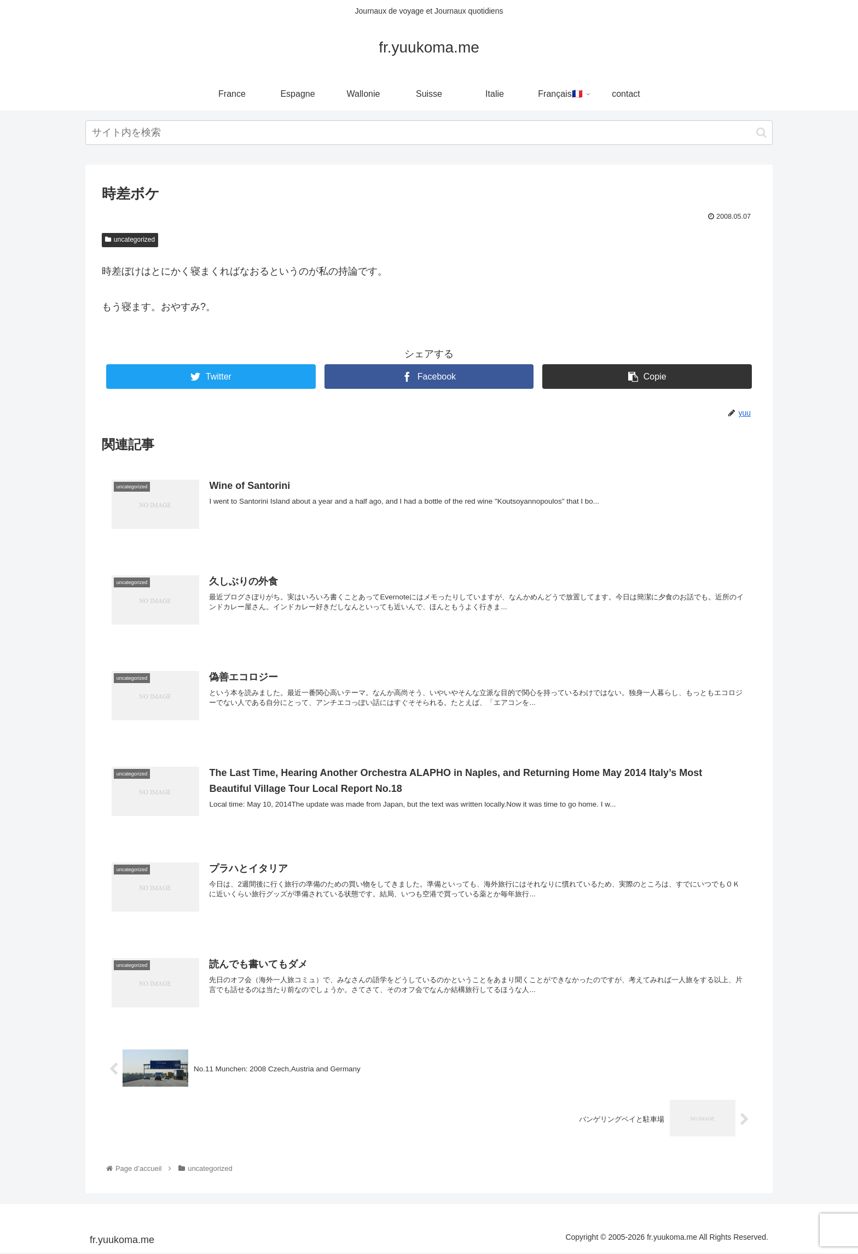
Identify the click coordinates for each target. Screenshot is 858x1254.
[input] (429, 132)
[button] (761, 132)
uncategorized (130, 239)
